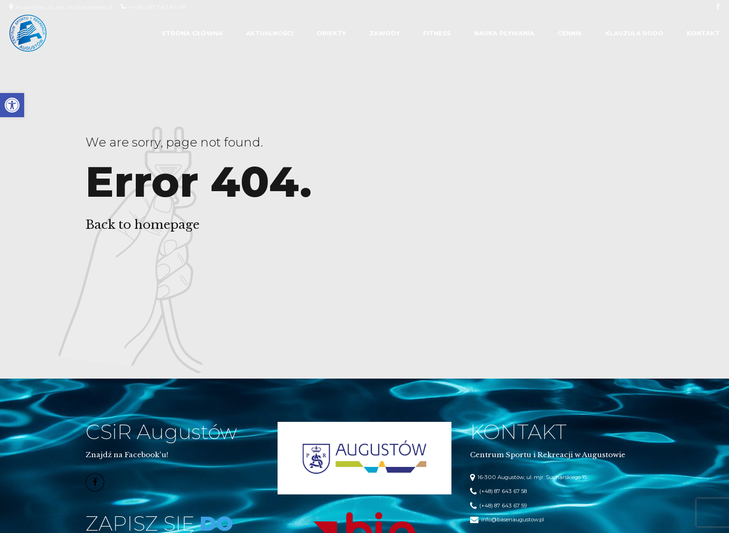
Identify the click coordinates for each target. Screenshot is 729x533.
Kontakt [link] (703, 33)
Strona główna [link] (192, 33)
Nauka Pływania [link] (504, 33)
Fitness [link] (437, 33)
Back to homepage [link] (142, 224)
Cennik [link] (569, 33)
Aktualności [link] (269, 33)
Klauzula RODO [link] (634, 33)
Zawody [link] (384, 33)
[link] (12, 105)
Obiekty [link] (331, 33)
